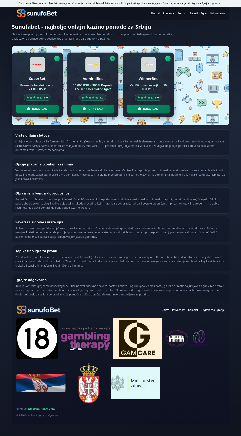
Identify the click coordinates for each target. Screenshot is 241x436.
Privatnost (178, 310)
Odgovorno (217, 13)
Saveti (194, 13)
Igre (204, 13)
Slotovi (155, 13)
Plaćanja (168, 13)
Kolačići (193, 310)
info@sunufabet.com (41, 409)
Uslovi (165, 310)
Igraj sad (37, 108)
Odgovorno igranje (212, 310)
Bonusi (181, 13)
